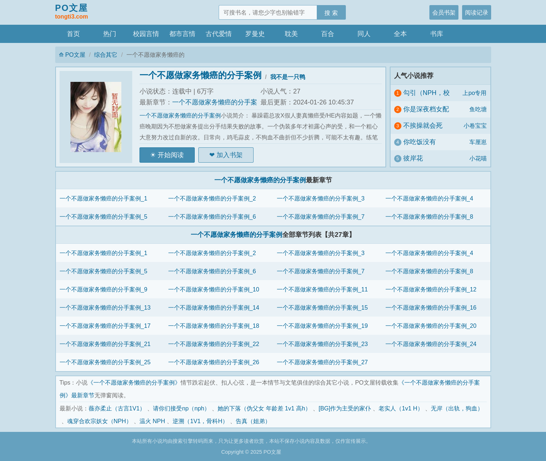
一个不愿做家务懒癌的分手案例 (200, 75)
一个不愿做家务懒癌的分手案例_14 (213, 307)
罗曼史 (255, 33)
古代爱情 (219, 33)
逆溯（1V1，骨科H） (200, 421)
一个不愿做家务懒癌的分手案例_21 (105, 344)
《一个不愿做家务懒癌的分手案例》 (134, 382)
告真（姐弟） (253, 421)
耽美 (291, 33)
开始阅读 (171, 155)
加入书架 (230, 155)
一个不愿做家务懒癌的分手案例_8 (429, 216)
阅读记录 (476, 12)
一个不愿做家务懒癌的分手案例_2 (212, 198)
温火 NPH (152, 421)
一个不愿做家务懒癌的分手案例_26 (213, 362)
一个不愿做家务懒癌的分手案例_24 (431, 344)
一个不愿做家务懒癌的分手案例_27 (322, 362)
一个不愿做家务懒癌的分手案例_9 (103, 289)
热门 (109, 33)
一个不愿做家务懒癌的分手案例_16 (431, 307)
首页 (73, 33)
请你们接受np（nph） (181, 408)
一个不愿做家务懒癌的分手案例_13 (105, 307)
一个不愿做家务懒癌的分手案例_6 (212, 216)
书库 (436, 33)
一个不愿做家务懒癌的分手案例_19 (322, 325)
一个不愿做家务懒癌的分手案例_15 (322, 307)
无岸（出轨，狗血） (457, 408)
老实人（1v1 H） (401, 408)
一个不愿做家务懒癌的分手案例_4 (429, 198)
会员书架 (444, 12)
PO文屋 (71, 12)
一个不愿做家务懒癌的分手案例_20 (431, 325)
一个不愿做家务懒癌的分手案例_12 (431, 289)
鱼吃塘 (478, 109)
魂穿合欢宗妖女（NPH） (99, 421)
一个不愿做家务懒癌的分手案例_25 (105, 362)
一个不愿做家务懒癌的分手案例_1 (103, 198)
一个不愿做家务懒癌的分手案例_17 (105, 325)
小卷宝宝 (475, 125)
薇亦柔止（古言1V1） (117, 408)
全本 (400, 33)
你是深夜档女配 (426, 109)
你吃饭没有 (419, 142)
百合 (327, 33)
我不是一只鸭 (287, 76)
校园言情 (146, 33)
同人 (364, 33)
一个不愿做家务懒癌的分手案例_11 (322, 289)
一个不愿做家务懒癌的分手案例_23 (322, 344)
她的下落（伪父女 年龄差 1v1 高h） (264, 408)
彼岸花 (413, 158)
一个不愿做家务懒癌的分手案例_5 (103, 216)
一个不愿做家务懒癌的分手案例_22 (213, 344)
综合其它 (105, 54)
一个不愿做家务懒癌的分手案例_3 (321, 198)
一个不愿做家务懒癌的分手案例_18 (213, 325)
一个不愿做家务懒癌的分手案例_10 (213, 289)
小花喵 (478, 158)
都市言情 (182, 33)
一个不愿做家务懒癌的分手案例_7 (321, 216)
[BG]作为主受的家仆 (345, 408)
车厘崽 (478, 142)
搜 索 (331, 12)
